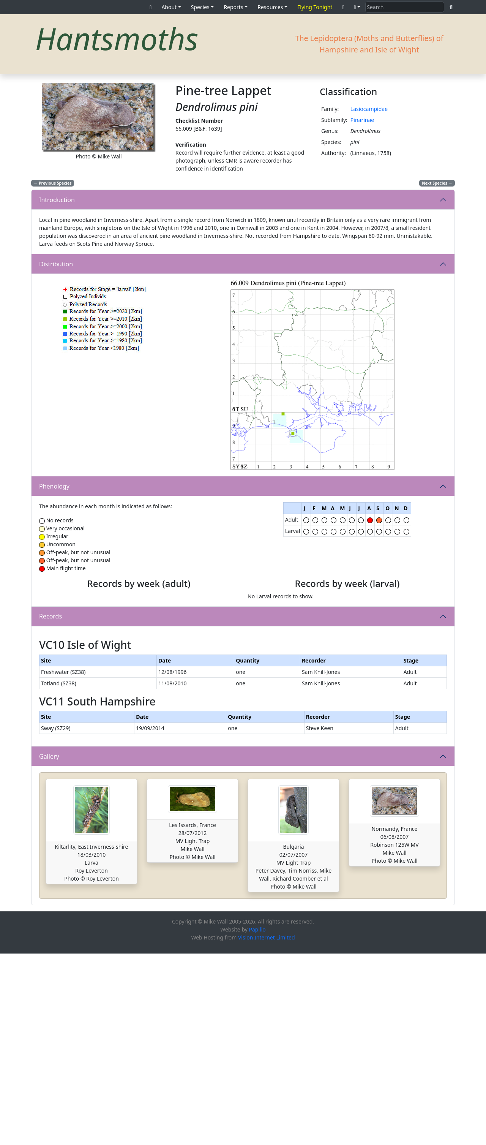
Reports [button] (233, 7)
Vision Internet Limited (266, 1128)
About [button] (169, 7)
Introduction (57, 200)
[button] (357, 7)
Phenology (54, 486)
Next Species (437, 183)
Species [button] (200, 7)
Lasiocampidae (369, 108)
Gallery (49, 948)
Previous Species (53, 183)
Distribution (56, 264)
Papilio (257, 1120)
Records (50, 708)
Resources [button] (270, 7)
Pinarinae (362, 119)
